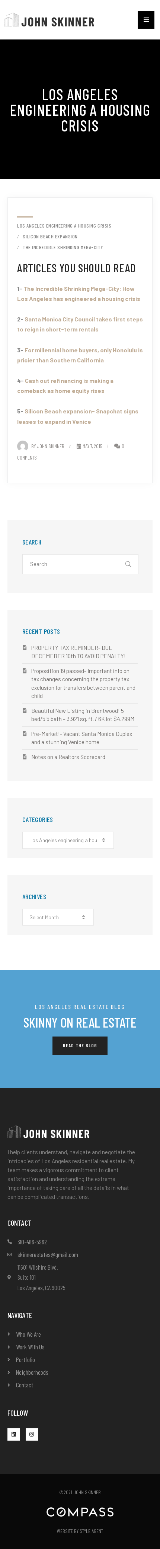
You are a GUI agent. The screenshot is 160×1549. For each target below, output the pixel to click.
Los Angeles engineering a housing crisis (64, 225)
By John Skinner (40, 446)
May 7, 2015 (89, 446)
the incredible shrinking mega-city (63, 247)
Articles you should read (76, 267)
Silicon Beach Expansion (50, 236)
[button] (146, 20)
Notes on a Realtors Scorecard (68, 756)
